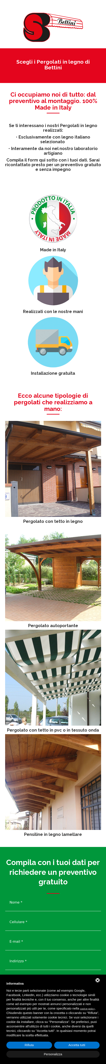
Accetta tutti (76, 1045)
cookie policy (87, 1008)
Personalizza (53, 1054)
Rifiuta (29, 1045)
